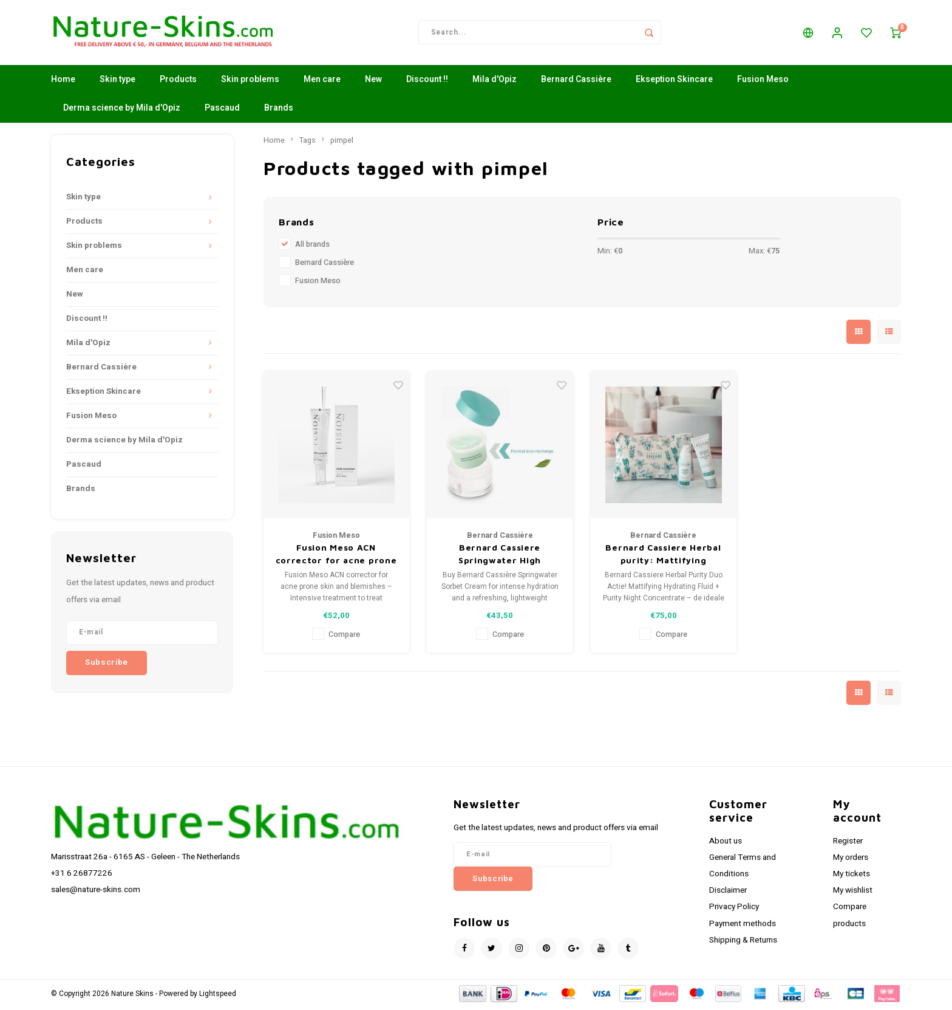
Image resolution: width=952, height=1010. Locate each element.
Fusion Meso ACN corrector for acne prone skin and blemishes (336, 557)
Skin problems (250, 81)
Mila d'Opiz (494, 81)
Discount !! (427, 81)
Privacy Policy (734, 909)
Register (848, 843)
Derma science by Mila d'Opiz (121, 110)
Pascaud (222, 110)
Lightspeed (217, 996)
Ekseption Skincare (674, 81)
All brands (312, 246)
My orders (850, 859)
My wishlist (852, 893)
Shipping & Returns (743, 942)
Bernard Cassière (576, 81)
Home (63, 81)
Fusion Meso (763, 81)
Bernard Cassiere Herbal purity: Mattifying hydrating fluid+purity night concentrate (663, 557)
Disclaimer (728, 893)
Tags (307, 142)
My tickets (851, 876)
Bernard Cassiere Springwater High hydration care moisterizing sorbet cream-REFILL (499, 557)
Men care (322, 81)
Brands (278, 110)
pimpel (341, 142)
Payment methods (742, 925)
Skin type (117, 81)
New (373, 81)
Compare (344, 636)
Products (178, 81)
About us (725, 843)
